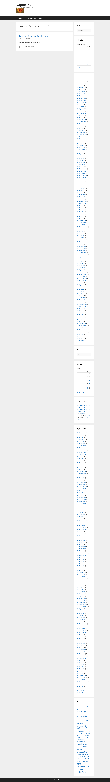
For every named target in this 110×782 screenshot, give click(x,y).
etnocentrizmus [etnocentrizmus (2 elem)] (80, 720)
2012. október (81, 173)
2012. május (80, 184)
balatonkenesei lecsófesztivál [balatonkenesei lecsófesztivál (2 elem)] (82, 707)
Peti (78, 405)
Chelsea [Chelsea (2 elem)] (78, 713)
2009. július (80, 257)
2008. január (80, 295)
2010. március (81, 240)
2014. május (80, 139)
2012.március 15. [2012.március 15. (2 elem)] (80, 706)
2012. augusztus (81, 177)
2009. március (81, 265)
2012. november (81, 171)
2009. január (80, 270)
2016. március (81, 126)
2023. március (81, 91)
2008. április (80, 289)
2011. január (80, 218)
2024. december (81, 87)
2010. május (80, 235)
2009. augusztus (81, 255)
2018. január (80, 109)
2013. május (80, 158)
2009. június (80, 259)
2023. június (80, 89)
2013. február (81, 164)
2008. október (81, 276)
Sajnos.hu (24, 5)
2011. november (81, 197)
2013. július (80, 154)
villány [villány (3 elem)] (78, 761)
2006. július (80, 334)
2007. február (81, 319)
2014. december (81, 130)
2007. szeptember (82, 304)
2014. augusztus (81, 137)
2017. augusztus (81, 113)
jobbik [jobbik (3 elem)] (83, 737)
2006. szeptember (82, 330)
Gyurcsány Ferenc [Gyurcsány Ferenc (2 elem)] (80, 735)
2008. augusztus (81, 280)
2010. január (80, 244)
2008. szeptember (82, 278)
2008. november (81, 274)
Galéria (40, 18)
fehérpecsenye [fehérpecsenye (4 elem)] (81, 729)
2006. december (81, 323)
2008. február (81, 293)
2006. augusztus (81, 332)
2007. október (81, 302)
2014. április (80, 141)
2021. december (81, 98)
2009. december (81, 246)
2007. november (81, 300)
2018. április (80, 106)
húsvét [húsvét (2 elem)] (85, 735)
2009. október (81, 250)
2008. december (81, 272)
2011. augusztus (81, 203)
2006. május (80, 338)
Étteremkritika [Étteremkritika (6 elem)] (83, 766)
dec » (82, 68)
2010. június (80, 233)
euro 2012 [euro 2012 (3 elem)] (85, 721)
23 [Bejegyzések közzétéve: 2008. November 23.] (89, 59)
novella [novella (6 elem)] (80, 744)
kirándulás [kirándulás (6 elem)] (81, 741)
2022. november (81, 94)
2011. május (80, 209)
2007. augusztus (81, 306)
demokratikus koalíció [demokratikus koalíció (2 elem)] (81, 716)
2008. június (80, 285)
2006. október (81, 328)
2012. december (81, 169)
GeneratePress (61, 779)
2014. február (81, 143)
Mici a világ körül (32, 46)
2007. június (80, 310)
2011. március (81, 214)
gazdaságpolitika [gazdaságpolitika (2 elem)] (87, 731)
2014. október (81, 132)
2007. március (81, 317)
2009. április (80, 263)
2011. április (80, 212)
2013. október (81, 149)
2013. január (80, 167)
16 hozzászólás (24, 47)
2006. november (81, 325)
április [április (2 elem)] (78, 769)
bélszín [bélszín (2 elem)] (89, 711)
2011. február (81, 216)
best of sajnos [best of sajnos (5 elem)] (82, 711)
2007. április (80, 315)
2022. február (81, 96)
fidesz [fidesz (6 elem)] (79, 731)
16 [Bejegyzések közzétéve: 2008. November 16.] (89, 55)
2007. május (80, 313)
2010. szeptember (82, 227)
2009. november (81, 248)
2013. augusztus (81, 152)
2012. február (81, 190)
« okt (78, 68)
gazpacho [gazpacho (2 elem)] (78, 733)
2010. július (80, 231)
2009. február (81, 267)
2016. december (81, 119)
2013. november (81, 147)
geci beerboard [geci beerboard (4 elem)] (85, 734)
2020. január (80, 104)
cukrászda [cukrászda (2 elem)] (82, 713)
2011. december (81, 194)
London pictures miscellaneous (34, 36)
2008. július (80, 282)
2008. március (81, 291)
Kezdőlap (20, 18)
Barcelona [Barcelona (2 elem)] (79, 709)
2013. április (80, 160)
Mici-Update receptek (30, 18)
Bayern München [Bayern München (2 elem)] (84, 709)
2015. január (80, 128)
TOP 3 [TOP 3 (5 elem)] (86, 759)
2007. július (80, 308)
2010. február (81, 242)
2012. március (81, 188)
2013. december (81, 145)
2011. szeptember (82, 201)
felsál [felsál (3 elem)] (88, 729)
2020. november (81, 100)
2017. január (80, 117)
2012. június (80, 182)
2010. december (81, 220)
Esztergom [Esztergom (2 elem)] (88, 719)
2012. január (80, 192)
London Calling (24, 46)
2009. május (80, 261)
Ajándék (83, 413)
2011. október (81, 199)
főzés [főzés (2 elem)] (83, 731)
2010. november (81, 222)
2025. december (81, 81)
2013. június (80, 156)
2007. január (80, 321)
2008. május (80, 287)
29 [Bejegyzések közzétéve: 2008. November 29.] (87, 63)
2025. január (80, 85)
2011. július (80, 205)
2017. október (81, 111)
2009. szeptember (82, 252)
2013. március (81, 162)
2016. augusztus (81, 124)
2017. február (81, 115)
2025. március (81, 83)
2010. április (80, 237)
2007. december (81, 297)
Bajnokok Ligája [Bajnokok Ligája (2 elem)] (86, 706)
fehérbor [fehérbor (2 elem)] (89, 726)
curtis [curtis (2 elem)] (85, 713)
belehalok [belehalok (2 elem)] (89, 709)
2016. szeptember (82, 121)
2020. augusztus (81, 102)
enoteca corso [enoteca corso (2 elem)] (83, 719)
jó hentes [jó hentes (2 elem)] (82, 739)
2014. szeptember (82, 134)
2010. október (81, 224)
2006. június (80, 336)
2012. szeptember (82, 175)
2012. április (80, 186)
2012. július (80, 179)
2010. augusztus (81, 229)
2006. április (80, 340)
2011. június (80, 207)
